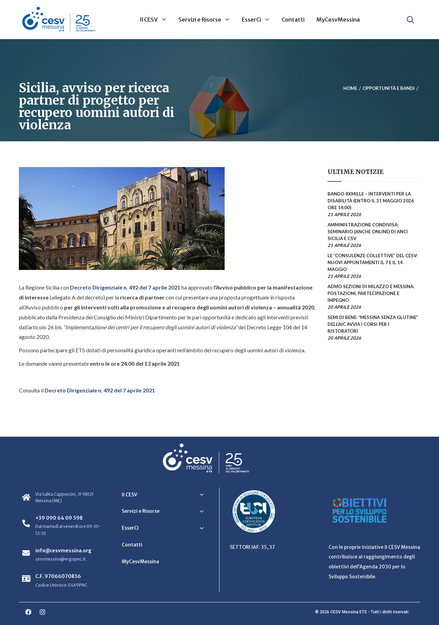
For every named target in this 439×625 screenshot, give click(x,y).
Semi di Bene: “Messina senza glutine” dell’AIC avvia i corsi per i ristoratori (373, 324)
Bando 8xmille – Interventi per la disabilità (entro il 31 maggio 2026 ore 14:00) (371, 200)
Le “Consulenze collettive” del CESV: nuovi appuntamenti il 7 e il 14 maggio (372, 262)
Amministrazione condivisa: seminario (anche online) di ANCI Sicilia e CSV (368, 231)
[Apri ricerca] (410, 19)
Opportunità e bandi (389, 88)
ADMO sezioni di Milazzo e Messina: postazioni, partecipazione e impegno (371, 293)
